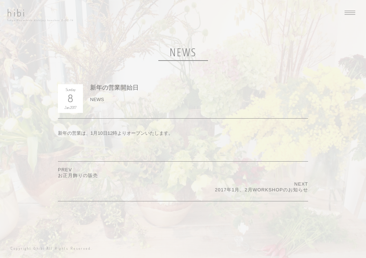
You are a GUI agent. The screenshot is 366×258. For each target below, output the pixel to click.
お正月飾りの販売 (78, 175)
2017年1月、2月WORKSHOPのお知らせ (261, 189)
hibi (16, 13)
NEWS (97, 99)
